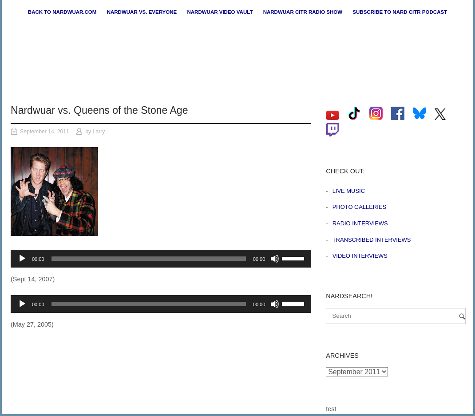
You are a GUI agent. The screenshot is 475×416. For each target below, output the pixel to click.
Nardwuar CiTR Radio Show (302, 12)
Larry (99, 131)
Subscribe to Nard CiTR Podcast (399, 12)
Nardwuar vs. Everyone (142, 12)
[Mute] (274, 258)
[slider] (148, 258)
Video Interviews (360, 255)
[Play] (22, 258)
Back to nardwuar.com (62, 12)
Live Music (348, 191)
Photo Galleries (359, 207)
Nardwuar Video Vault (220, 12)
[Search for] (396, 316)
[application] (161, 259)
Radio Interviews (360, 223)
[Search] (462, 316)
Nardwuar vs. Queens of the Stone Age (99, 110)
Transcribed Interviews (371, 239)
